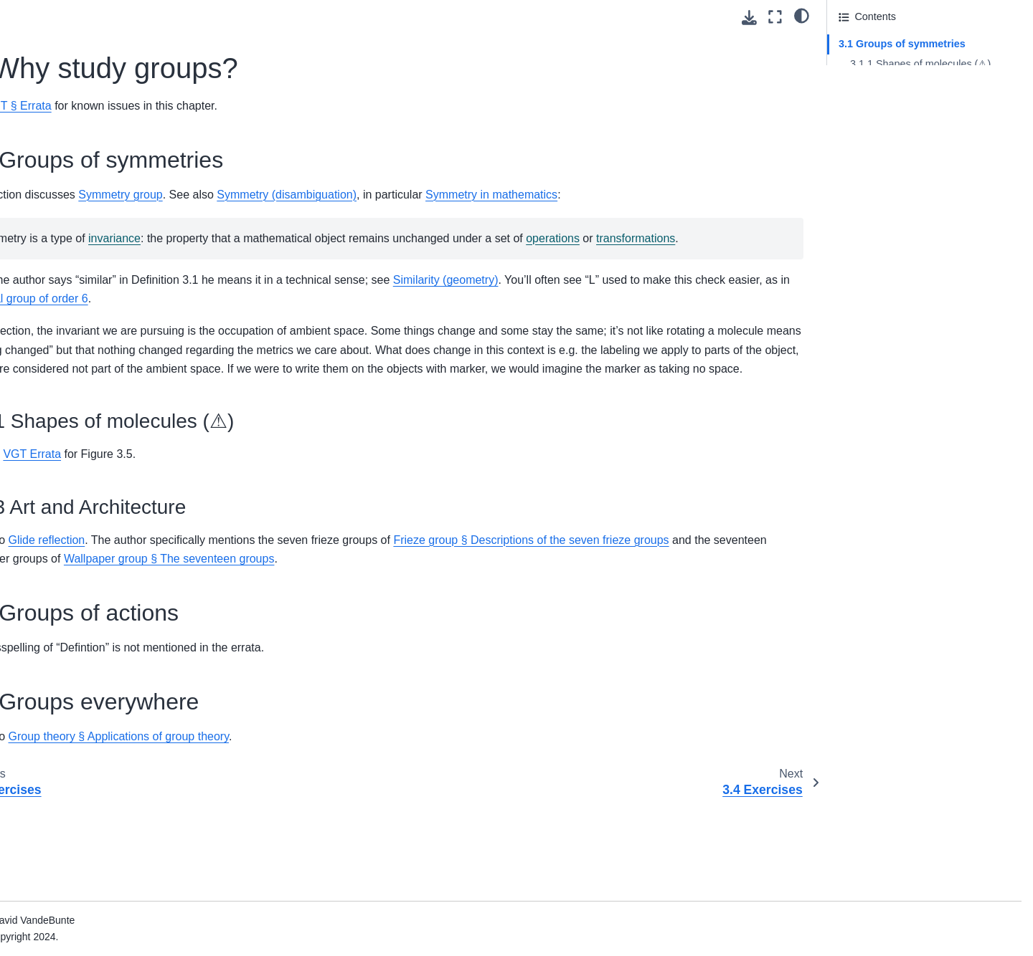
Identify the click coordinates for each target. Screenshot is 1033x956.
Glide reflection (322, 615)
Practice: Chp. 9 (66, 737)
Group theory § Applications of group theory (394, 831)
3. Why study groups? (84, 139)
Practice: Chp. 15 (69, 851)
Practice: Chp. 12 (69, 783)
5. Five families (64, 208)
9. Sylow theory (65, 299)
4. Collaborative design (82, 473)
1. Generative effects (78, 405)
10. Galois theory (69, 322)
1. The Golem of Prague (85, 623)
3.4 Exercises (72, 162)
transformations (373, 275)
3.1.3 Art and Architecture (908, 84)
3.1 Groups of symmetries (902, 43)
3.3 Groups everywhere (892, 123)
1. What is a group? (75, 94)
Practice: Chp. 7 (66, 692)
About (43, 11)
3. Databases (60, 450)
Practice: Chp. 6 (66, 669)
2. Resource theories (78, 427)
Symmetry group (396, 194)
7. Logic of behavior (75, 541)
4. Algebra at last (68, 185)
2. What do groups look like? (95, 117)
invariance (390, 257)
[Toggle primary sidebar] (238, 17)
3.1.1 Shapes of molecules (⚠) (920, 64)
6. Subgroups (61, 230)
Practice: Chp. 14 (69, 828)
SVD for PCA (60, 934)
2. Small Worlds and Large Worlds (108, 646)
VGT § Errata (294, 106)
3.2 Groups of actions (888, 103)
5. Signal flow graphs (78, 496)
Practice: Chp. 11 (69, 760)
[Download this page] (749, 17)
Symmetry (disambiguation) (563, 194)
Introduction (57, 71)
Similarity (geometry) (722, 318)
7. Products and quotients (88, 253)
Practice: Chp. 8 (66, 715)
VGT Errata (308, 530)
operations (290, 275)
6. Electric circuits (70, 518)
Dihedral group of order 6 (589, 336)
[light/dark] (801, 15)
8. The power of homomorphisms (105, 276)
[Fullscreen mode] (775, 17)
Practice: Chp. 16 (69, 874)
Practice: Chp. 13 (69, 806)
